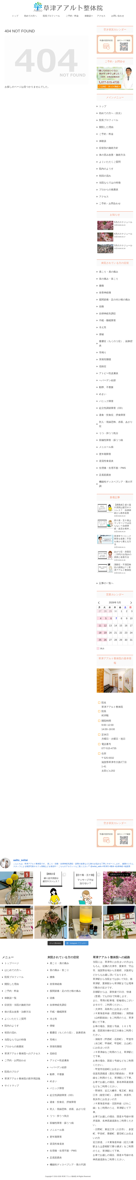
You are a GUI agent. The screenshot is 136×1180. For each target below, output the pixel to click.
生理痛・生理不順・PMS (112, 468)
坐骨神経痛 (105, 292)
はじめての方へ (13, 970)
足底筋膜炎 (105, 475)
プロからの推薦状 (108, 189)
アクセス (104, 196)
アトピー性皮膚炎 (108, 373)
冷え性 (102, 327)
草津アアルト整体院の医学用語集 (22, 1078)
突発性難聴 (105, 359)
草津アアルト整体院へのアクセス (22, 1053)
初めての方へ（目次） (111, 113)
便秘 (101, 334)
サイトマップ (12, 1085)
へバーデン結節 (107, 380)
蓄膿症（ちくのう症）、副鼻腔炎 (116, 343)
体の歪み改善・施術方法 (112, 155)
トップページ (12, 963)
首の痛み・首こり (108, 278)
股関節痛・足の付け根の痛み (114, 299)
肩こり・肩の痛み (108, 271)
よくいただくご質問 (110, 162)
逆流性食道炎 (106, 461)
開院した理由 (106, 127)
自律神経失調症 (107, 313)
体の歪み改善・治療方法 (18, 1011)
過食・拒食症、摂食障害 (112, 415)
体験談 (102, 141)
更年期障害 (105, 454)
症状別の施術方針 (108, 148)
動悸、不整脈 (106, 387)
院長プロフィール (108, 120)
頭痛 (101, 306)
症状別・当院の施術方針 (18, 1005)
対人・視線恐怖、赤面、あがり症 (116, 424)
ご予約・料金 (106, 134)
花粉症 (102, 366)
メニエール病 (106, 447)
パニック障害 (106, 401)
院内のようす (106, 168)
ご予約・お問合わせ (110, 203)
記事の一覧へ (106, 583)
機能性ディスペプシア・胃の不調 (116, 483)
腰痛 (101, 285)
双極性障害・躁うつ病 (111, 440)
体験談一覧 (10, 998)
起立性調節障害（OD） (111, 408)
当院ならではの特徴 (110, 182)
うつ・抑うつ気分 (108, 433)
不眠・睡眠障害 (107, 320)
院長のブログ (12, 1071)
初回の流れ (105, 175)
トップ (102, 106)
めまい (102, 394)
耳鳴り (102, 352)
